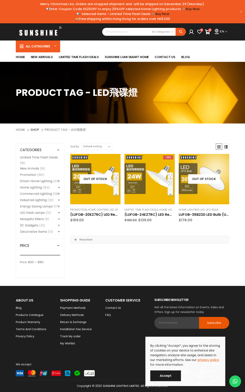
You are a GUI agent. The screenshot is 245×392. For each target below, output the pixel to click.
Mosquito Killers (32, 219)
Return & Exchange (73, 322)
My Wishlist (67, 343)
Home (20, 57)
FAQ (108, 315)
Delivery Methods (72, 315)
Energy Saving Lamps (36, 206)
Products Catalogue (29, 315)
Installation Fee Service (76, 329)
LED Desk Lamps (32, 212)
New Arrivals (42, 57)
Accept (165, 375)
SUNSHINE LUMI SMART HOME (127, 57)
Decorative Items (33, 231)
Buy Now (193, 9)
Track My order (70, 336)
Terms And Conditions (31, 329)
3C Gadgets (29, 225)
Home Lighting (98, 210)
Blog (185, 57)
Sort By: (74, 146)
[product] (95, 179)
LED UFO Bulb (118, 210)
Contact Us (165, 57)
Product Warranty (28, 322)
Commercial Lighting (36, 193)
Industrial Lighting (33, 200)
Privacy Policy (25, 336)
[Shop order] (97, 146)
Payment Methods (73, 308)
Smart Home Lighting (36, 181)
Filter (29, 268)
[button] (235, 381)
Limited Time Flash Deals (79, 57)
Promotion (78, 210)
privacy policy (208, 360)
